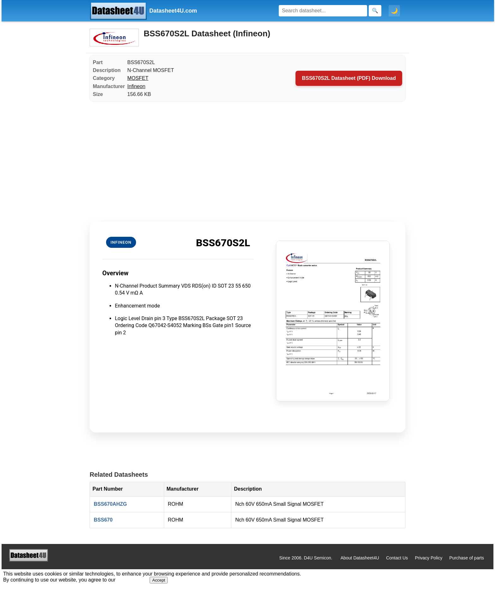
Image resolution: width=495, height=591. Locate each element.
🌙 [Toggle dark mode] (394, 11)
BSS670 (103, 519)
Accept (158, 580)
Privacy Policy (428, 557)
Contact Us (397, 557)
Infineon (136, 86)
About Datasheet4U (360, 557)
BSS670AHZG (110, 504)
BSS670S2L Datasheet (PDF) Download (349, 78)
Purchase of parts (466, 557)
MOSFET (137, 78)
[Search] (323, 10)
